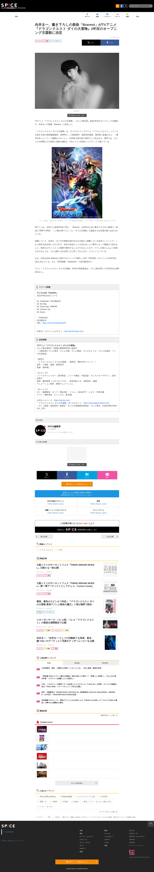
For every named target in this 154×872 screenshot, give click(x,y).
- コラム (106, 842)
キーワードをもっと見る (108, 812)
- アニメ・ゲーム (84, 842)
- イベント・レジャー (86, 836)
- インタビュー (108, 836)
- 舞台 (81, 833)
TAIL (59, 550)
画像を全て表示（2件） (77, 115)
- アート (81, 845)
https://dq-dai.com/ (62, 400)
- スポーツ (82, 848)
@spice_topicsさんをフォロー (12, 841)
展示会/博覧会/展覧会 (47, 797)
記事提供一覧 (133, 833)
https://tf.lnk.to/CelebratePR (54, 323)
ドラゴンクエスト (45, 550)
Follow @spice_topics (56, 504)
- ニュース (107, 833)
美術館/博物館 (66, 797)
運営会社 (132, 830)
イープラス (39, 817)
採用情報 (132, 839)
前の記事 (41, 537)
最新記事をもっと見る (109, 715)
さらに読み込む (84, 783)
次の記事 (112, 537)
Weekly (77, 663)
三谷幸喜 (103, 797)
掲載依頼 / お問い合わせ (137, 836)
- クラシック (83, 839)
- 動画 (105, 830)
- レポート (107, 839)
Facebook (9, 832)
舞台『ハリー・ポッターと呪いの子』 (97, 802)
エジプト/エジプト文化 (85, 797)
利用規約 (132, 842)
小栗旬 (53, 802)
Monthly (105, 663)
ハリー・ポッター (45, 807)
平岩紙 (64, 802)
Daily (49, 663)
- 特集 (105, 845)
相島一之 (42, 802)
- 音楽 (81, 830)
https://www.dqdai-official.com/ (96, 403)
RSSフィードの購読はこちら (78, 484)
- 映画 (81, 851)
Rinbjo (75, 802)
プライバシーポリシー (136, 845)
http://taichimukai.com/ (73, 331)
